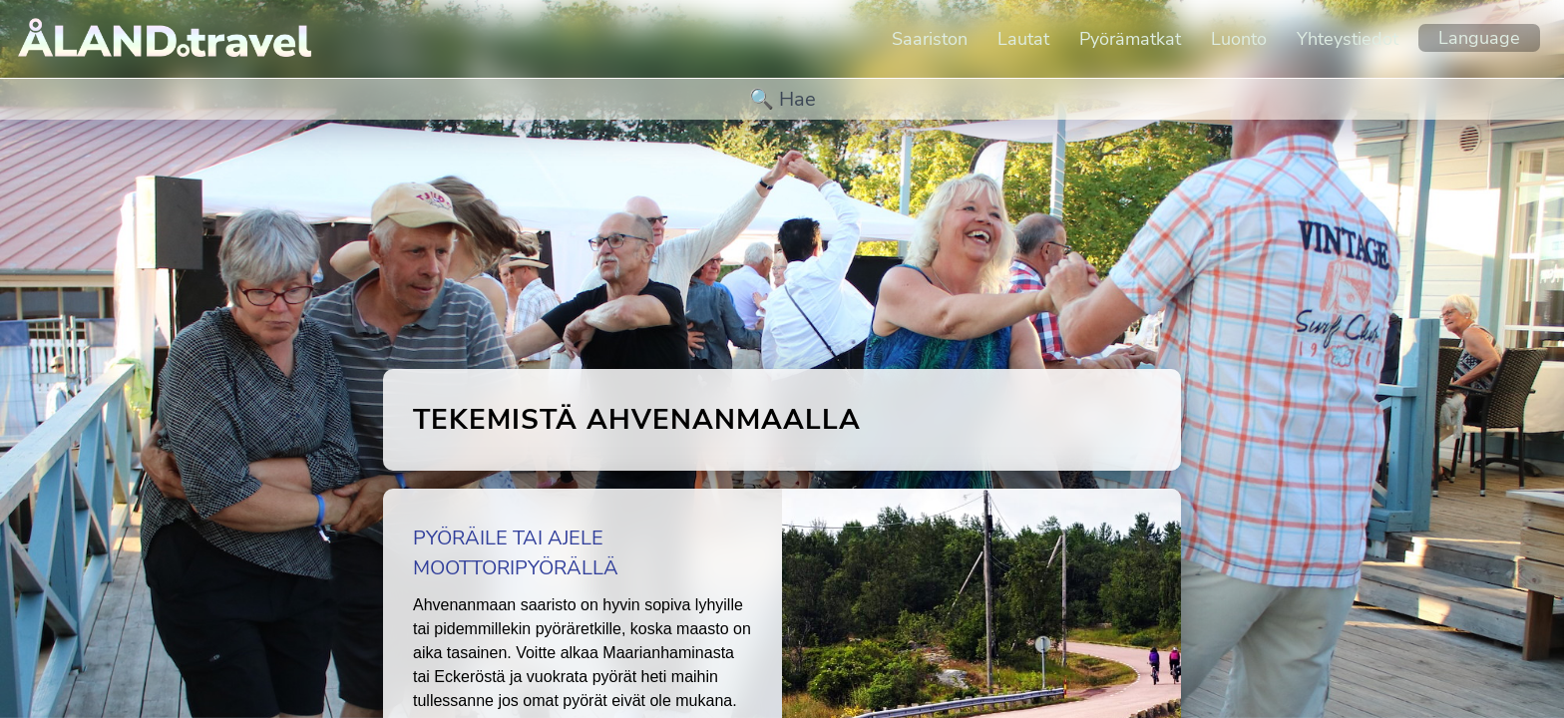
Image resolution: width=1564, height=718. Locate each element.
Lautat (1023, 39)
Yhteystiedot (1347, 39)
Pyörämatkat (1130, 39)
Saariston (930, 39)
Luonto (1239, 39)
